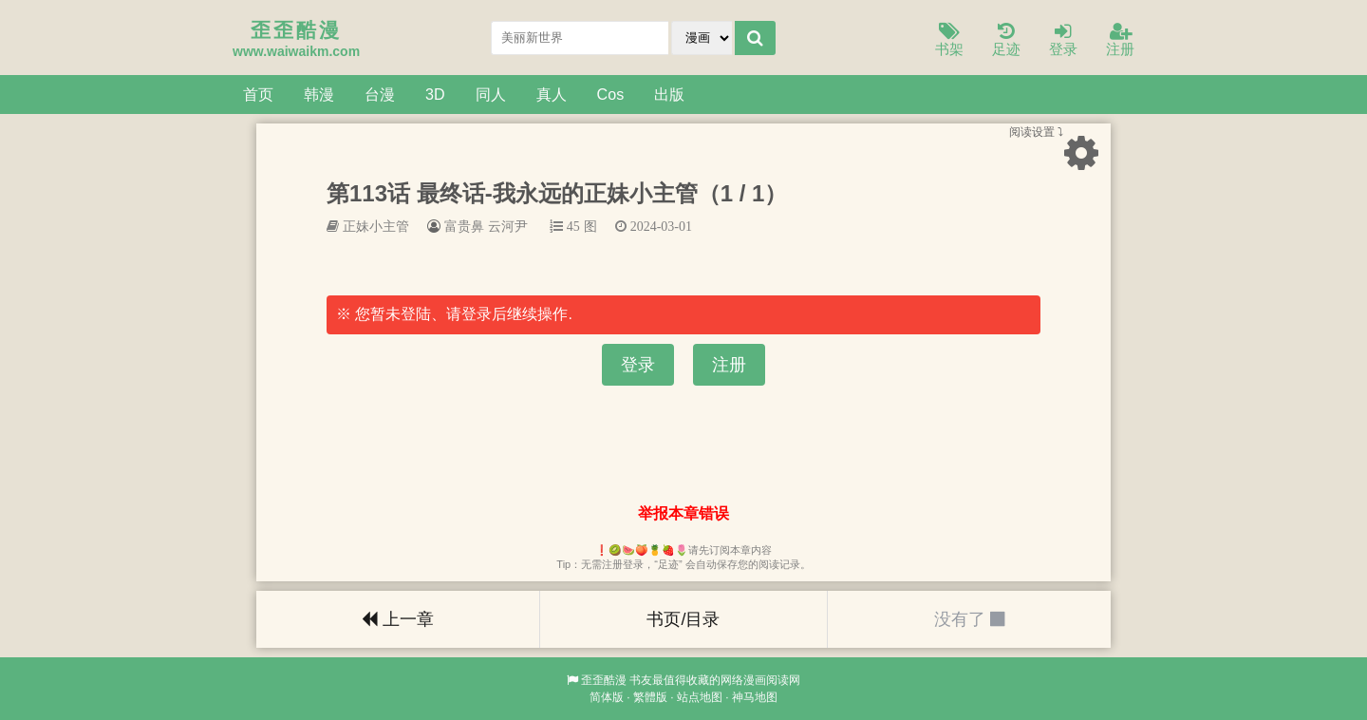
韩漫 (319, 94)
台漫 (380, 94)
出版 (669, 94)
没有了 (969, 619)
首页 (258, 94)
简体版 (607, 697)
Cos (611, 94)
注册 (1120, 40)
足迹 (1006, 40)
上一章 (398, 619)
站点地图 (699, 697)
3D (435, 94)
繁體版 (650, 697)
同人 (491, 94)
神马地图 (754, 697)
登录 (1063, 40)
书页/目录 (683, 619)
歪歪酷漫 (604, 680)
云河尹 (508, 226)
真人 (551, 94)
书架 (949, 40)
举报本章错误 (683, 513)
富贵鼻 (464, 226)
